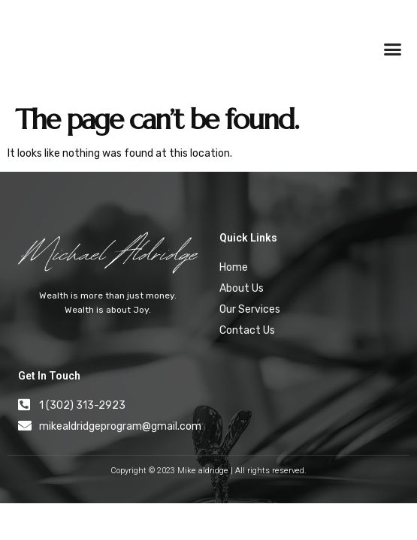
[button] (393, 49)
